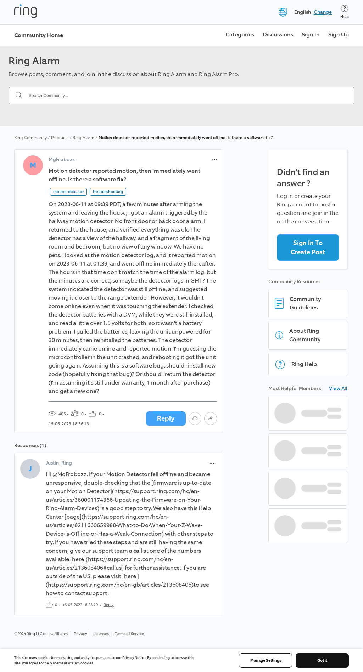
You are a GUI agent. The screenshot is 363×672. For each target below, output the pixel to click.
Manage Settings (265, 660)
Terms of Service (129, 634)
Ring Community (30, 138)
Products (59, 138)
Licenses (101, 634)
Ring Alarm (83, 138)
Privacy (80, 634)
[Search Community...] (185, 95)
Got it (322, 660)
